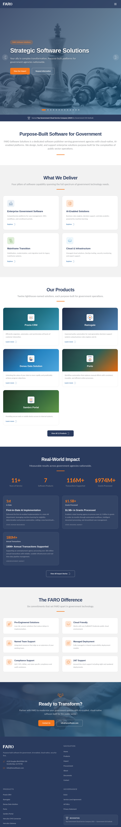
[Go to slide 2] (48, 110)
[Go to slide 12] (76, 110)
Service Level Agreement (72, 799)
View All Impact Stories (60, 574)
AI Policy (67, 804)
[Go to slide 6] (59, 110)
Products (67, 756)
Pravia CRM (7, 795)
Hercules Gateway (9, 823)
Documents (68, 775)
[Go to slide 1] (44, 110)
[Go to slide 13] (78, 110)
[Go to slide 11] (73, 110)
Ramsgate (6, 799)
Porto (5, 809)
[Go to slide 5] (56, 110)
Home (66, 751)
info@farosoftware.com (69, 723)
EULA (65, 795)
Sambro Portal (8, 814)
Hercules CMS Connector (12, 819)
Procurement (68, 766)
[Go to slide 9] (67, 110)
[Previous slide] (5, 57)
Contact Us (46, 723)
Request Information (43, 71)
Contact (66, 780)
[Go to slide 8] (64, 110)
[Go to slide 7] (62, 110)
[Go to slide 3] (50, 110)
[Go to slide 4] (53, 110)
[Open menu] (115, 4)
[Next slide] (116, 57)
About (66, 771)
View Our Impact (20, 71)
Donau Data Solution (10, 804)
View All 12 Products (60, 433)
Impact (66, 761)
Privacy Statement (70, 809)
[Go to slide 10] (70, 110)
